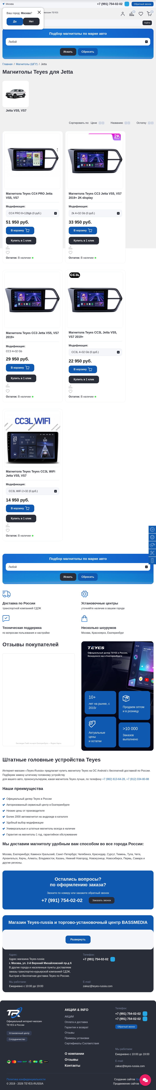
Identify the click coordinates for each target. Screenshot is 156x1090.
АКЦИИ (69, 1016)
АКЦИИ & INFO (76, 1010)
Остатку (141, 122)
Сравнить (8, 247)
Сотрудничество (17, 1039)
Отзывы (69, 1032)
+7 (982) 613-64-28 (113, 779)
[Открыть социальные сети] (145, 1080)
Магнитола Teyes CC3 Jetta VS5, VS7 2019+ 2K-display (95, 195)
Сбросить (88, 51)
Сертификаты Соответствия (82, 1043)
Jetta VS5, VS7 (16, 110)
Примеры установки (77, 1038)
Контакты (72, 1065)
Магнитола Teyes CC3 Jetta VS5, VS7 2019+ (32, 335)
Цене (94, 122)
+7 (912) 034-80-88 (137, 779)
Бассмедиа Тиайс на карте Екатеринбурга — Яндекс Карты (38, 743)
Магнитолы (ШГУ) (27, 64)
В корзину (17, 230)
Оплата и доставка (76, 1022)
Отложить (8, 252)
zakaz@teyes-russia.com (98, 986)
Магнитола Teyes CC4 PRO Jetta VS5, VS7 (29, 195)
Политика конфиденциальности (26, 1079)
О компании (74, 1053)
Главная (7, 64)
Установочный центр (19, 1033)
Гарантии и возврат (76, 1027)
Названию (117, 122)
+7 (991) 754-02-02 (110, 3)
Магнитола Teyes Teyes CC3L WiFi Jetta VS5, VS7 (30, 473)
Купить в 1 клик (21, 240)
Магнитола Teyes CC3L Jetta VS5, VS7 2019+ (93, 334)
